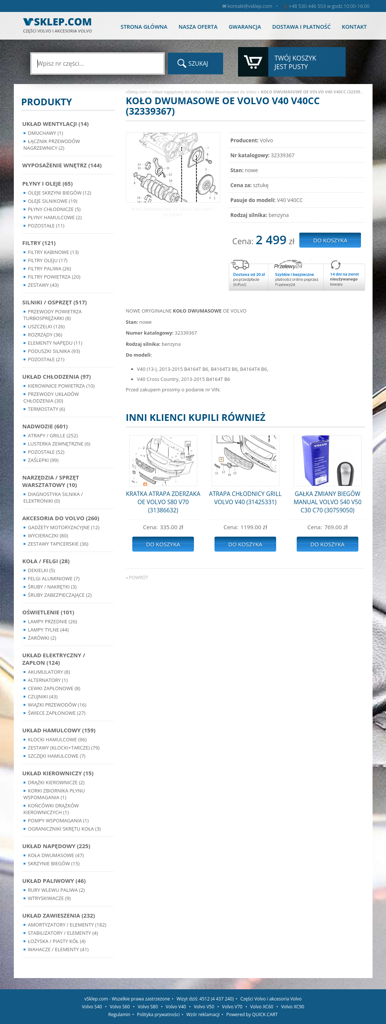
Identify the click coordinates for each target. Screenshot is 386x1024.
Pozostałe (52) (46, 452)
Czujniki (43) (43, 696)
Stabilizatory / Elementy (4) (63, 933)
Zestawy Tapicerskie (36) (58, 543)
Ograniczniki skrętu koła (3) (64, 828)
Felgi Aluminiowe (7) (54, 578)
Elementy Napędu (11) (55, 342)
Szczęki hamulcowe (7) (57, 756)
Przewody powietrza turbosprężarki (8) (53, 315)
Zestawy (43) (43, 285)
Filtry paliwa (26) (49, 268)
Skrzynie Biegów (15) (54, 863)
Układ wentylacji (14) (55, 123)
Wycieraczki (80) (48, 535)
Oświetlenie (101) (48, 612)
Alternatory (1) (48, 680)
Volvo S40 (92, 1006)
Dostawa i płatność (301, 26)
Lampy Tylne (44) (48, 629)
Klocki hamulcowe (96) (57, 739)
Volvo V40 (176, 1006)
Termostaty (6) (46, 409)
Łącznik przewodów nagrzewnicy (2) (52, 144)
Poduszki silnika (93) (54, 351)
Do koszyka (163, 544)
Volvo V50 (204, 1006)
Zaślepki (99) (43, 460)
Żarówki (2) (42, 637)
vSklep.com (137, 91)
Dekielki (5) (41, 570)
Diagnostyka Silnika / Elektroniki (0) (53, 497)
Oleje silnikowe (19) (52, 201)
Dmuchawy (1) (45, 133)
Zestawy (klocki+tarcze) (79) (64, 747)
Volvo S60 (120, 1006)
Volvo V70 (232, 1006)
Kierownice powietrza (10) (61, 385)
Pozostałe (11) (46, 225)
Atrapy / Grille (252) (53, 435)
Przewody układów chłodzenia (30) (51, 397)
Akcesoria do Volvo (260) (60, 518)
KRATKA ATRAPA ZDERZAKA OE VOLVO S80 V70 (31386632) (163, 502)
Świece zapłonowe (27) (57, 713)
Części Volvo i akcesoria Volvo (271, 999)
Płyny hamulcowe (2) (55, 217)
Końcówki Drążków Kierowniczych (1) (51, 809)
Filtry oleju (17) (48, 260)
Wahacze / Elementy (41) (58, 949)
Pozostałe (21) (46, 359)
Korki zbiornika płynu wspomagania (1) (54, 794)
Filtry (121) (39, 242)
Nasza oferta (198, 26)
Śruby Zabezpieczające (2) (60, 595)
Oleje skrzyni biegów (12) (60, 192)
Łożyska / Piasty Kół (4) (57, 941)
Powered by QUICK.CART (252, 1014)
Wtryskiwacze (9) (49, 898)
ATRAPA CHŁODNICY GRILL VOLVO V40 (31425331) (245, 498)
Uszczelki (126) (46, 326)
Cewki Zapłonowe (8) (54, 688)
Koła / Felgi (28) (46, 561)
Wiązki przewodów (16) (57, 704)
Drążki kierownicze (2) (56, 782)
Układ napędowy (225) (56, 846)
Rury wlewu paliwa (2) (56, 890)
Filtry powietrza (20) (54, 276)
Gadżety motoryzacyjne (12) (63, 527)
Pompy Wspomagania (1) (58, 820)
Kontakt (354, 26)
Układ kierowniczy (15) (58, 773)
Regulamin (119, 1014)
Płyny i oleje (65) (47, 183)
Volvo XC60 (261, 1006)
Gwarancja (245, 26)
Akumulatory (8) (49, 671)
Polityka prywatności (158, 1014)
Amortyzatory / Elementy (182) (67, 924)
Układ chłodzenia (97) (56, 376)
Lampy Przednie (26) (52, 621)
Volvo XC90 (292, 1006)
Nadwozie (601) (45, 426)
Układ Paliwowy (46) (54, 880)
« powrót (137, 577)
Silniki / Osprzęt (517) (54, 302)
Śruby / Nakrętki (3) (52, 586)
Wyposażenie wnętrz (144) (62, 165)
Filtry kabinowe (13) (53, 252)
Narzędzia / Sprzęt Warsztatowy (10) (50, 481)
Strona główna (144, 26)
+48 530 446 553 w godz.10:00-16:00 (329, 6)
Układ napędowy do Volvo (176, 91)
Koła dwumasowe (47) (56, 855)
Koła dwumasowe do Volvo (230, 91)
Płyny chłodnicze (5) (54, 209)
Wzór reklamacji (203, 1014)
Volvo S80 (148, 1006)
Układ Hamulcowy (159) (59, 730)
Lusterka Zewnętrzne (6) (59, 443)
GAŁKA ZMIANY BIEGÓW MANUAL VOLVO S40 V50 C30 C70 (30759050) (328, 502)
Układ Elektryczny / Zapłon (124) (53, 658)
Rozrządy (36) (45, 334)
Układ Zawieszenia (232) (58, 915)
